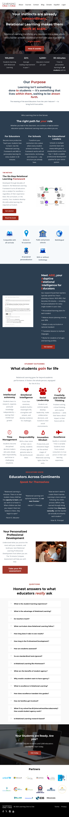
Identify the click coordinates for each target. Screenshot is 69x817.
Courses (28, 5)
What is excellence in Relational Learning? (31, 686)
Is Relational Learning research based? (29, 719)
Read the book (10, 218)
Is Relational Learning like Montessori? (29, 664)
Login (64, 5)
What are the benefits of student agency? (31, 671)
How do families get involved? (26, 701)
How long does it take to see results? (29, 634)
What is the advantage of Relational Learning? (32, 611)
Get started (9, 211)
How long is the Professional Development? (31, 641)
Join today (34, 753)
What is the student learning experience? (30, 604)
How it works (34, 48)
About (21, 5)
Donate (49, 5)
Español (57, 5)
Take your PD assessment (15, 569)
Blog (42, 5)
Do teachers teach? (21, 619)
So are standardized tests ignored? (28, 656)
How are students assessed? (25, 649)
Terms (57, 807)
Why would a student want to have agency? (31, 679)
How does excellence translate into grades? (31, 694)
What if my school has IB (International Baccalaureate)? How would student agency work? (36, 710)
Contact (36, 5)
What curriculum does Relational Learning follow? (34, 626)
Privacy (63, 807)
